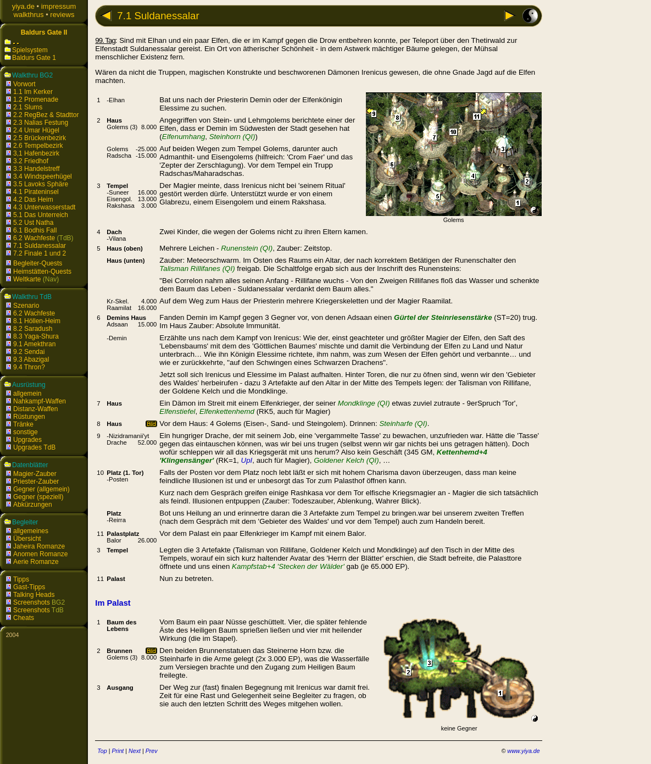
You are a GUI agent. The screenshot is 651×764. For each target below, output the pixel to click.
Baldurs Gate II (44, 32)
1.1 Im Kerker (33, 92)
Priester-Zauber (36, 481)
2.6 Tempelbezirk (38, 146)
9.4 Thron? (29, 367)
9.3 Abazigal (31, 359)
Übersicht (27, 538)
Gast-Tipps (29, 587)
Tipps (21, 579)
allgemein (27, 393)
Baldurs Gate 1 (34, 58)
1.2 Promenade (35, 99)
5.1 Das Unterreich (40, 215)
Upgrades (27, 440)
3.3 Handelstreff (36, 169)
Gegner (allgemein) (41, 489)
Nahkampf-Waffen (39, 401)
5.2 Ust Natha (33, 222)
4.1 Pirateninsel (36, 192)
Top (102, 751)
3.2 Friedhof (30, 161)
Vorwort (24, 84)
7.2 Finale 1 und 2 (39, 253)
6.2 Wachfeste (34, 238)
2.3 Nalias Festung (40, 122)
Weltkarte (27, 279)
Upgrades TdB (34, 447)
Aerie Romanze (36, 562)
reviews (62, 14)
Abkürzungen (32, 504)
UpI (247, 460)
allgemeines (30, 531)
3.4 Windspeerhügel (42, 176)
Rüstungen (29, 416)
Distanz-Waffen (35, 409)
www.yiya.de (523, 751)
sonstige (25, 432)
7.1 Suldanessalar (39, 246)
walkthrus (29, 14)
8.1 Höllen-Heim (36, 321)
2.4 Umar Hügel (36, 130)
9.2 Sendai (28, 352)
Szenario (26, 305)
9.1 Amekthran (34, 344)
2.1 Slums (27, 107)
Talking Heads (33, 595)
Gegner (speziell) (38, 497)
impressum (58, 6)
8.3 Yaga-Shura (36, 336)
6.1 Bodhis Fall (35, 230)
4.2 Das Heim (33, 199)
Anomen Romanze (40, 554)
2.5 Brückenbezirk (39, 138)
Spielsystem (30, 50)
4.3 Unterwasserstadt (44, 207)
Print (118, 751)
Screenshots (31, 602)
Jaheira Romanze (39, 546)
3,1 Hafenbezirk (36, 153)
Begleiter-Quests (37, 263)
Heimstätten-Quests (42, 271)
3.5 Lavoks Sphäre (40, 184)
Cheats (23, 618)
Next (135, 751)
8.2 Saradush (32, 329)
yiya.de (23, 6)
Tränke (23, 424)
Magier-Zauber (35, 474)
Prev (152, 751)
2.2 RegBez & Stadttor (46, 115)
